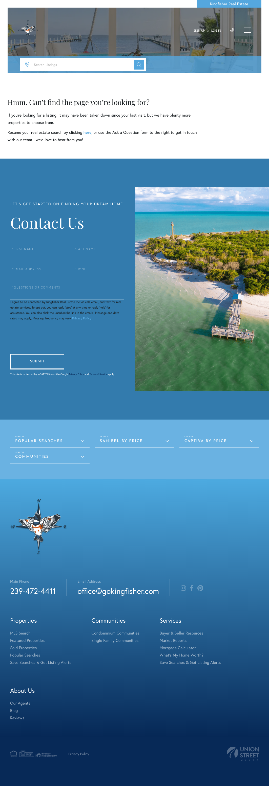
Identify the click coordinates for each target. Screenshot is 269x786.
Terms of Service (98, 374)
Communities (32, 457)
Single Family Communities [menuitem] (115, 640)
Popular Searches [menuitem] (25, 655)
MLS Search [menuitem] (20, 633)
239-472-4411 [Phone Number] (33, 591)
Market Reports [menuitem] (173, 640)
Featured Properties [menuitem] (27, 640)
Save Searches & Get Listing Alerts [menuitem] (40, 662)
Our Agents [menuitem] (20, 703)
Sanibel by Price (121, 441)
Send (37, 361)
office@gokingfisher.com (118, 591)
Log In (216, 31)
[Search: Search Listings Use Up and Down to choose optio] (83, 64)
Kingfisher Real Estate (229, 4)
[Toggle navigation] (247, 30)
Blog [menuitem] (14, 710)
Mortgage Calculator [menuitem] (178, 647)
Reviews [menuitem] (17, 717)
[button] (139, 65)
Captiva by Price (205, 441)
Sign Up (199, 31)
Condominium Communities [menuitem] (115, 633)
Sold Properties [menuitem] (23, 647)
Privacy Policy (81, 318)
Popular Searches (39, 441)
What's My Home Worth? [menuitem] (181, 655)
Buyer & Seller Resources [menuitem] (181, 633)
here (87, 132)
